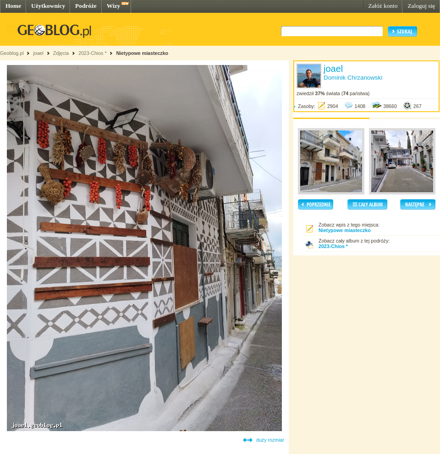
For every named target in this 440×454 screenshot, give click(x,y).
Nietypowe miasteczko (142, 53)
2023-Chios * (92, 53)
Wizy (113, 5)
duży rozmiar (270, 440)
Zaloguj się (421, 5)
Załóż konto (382, 5)
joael (38, 53)
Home (13, 5)
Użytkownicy (48, 5)
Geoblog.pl (12, 53)
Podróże (86, 5)
